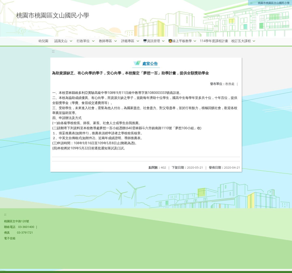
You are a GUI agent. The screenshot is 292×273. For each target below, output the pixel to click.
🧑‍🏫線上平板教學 (180, 41)
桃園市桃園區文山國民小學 (274, 3)
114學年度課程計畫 (214, 41)
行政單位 (83, 41)
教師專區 (105, 41)
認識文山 (60, 41)
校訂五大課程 (241, 41)
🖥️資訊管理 (151, 41)
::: (251, 3)
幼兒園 (43, 41)
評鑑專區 (127, 41)
